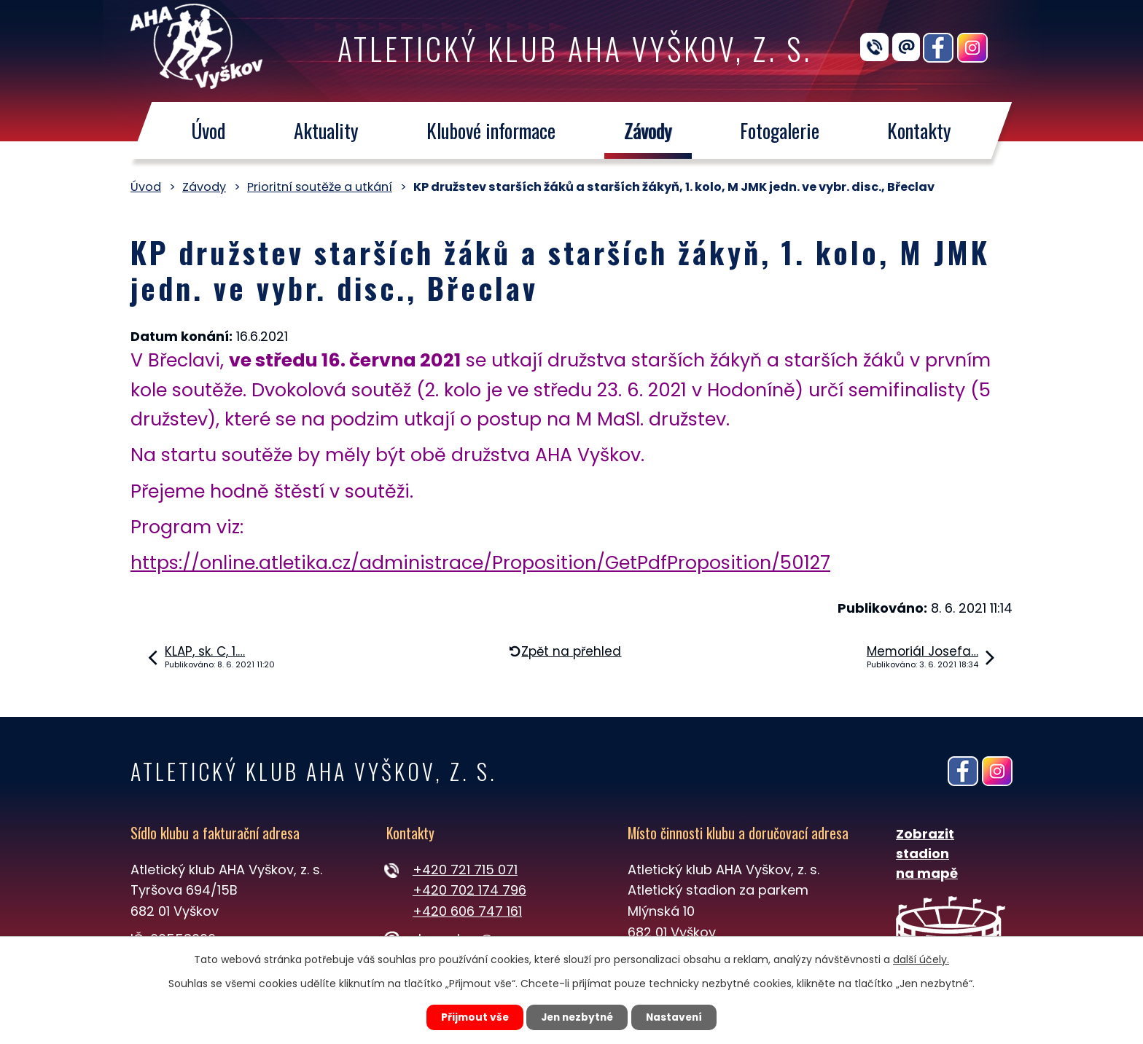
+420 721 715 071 (465, 869)
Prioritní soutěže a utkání (319, 186)
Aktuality (326, 130)
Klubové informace (490, 130)
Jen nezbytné (577, 1017)
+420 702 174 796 (469, 890)
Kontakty (920, 130)
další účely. (921, 958)
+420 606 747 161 (467, 911)
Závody (648, 130)
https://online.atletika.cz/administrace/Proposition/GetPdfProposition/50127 (480, 563)
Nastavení (678, 1017)
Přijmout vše (470, 1017)
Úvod (208, 130)
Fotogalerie (779, 130)
